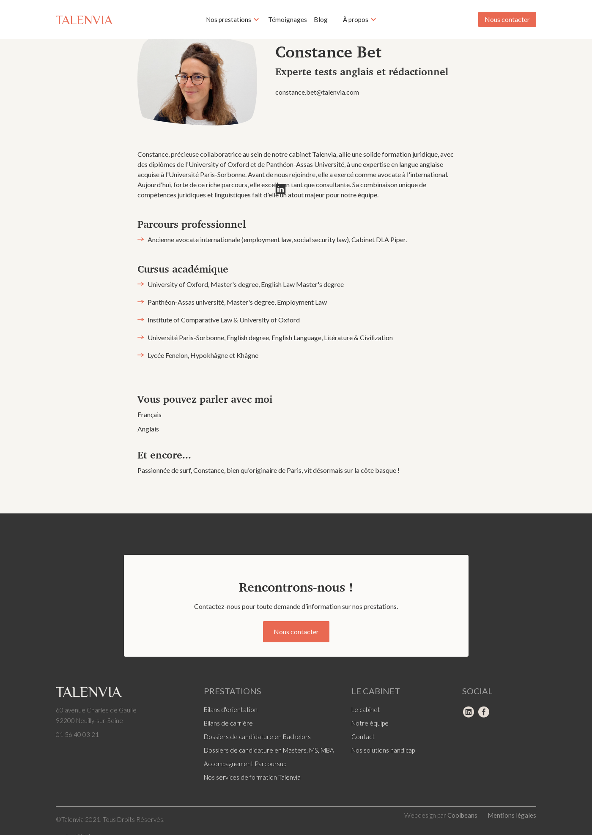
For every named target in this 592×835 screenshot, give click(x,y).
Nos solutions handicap (383, 750)
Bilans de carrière (228, 723)
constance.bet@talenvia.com (317, 92)
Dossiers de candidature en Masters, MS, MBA (269, 750)
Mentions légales (512, 815)
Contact (363, 736)
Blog (321, 19)
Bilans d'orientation (231, 709)
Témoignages (287, 19)
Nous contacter (507, 19)
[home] (84, 19)
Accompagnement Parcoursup (245, 763)
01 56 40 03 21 (77, 734)
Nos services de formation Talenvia (252, 777)
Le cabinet (365, 709)
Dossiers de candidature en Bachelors (257, 736)
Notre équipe (370, 723)
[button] (232, 19)
